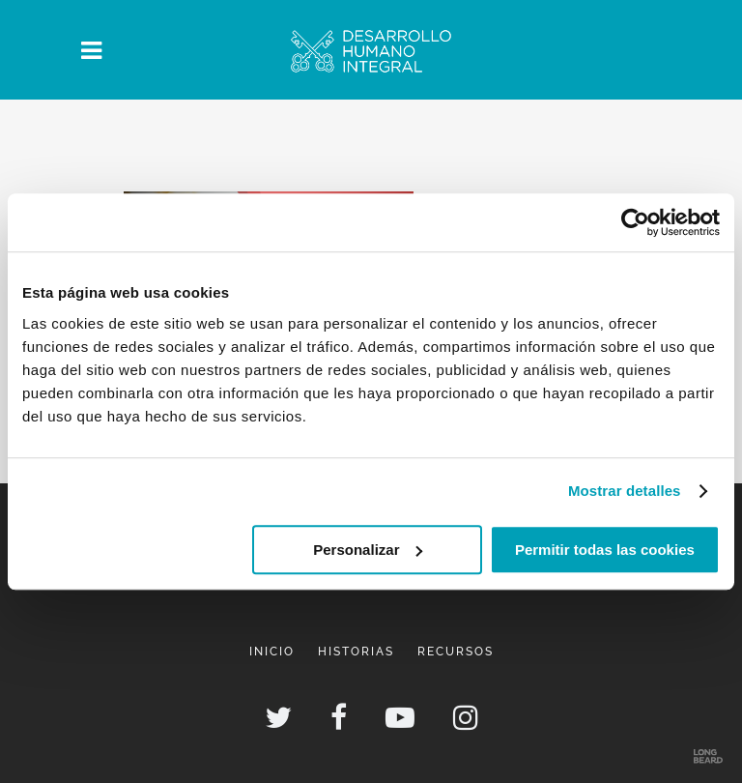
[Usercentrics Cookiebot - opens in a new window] (635, 222)
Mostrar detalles (624, 490)
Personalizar (367, 549)
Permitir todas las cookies (605, 549)
